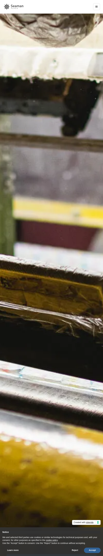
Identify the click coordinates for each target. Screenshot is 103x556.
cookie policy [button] (52, 540)
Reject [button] (75, 550)
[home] (13, 6)
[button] (96, 6)
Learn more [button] (13, 550)
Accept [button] (92, 550)
